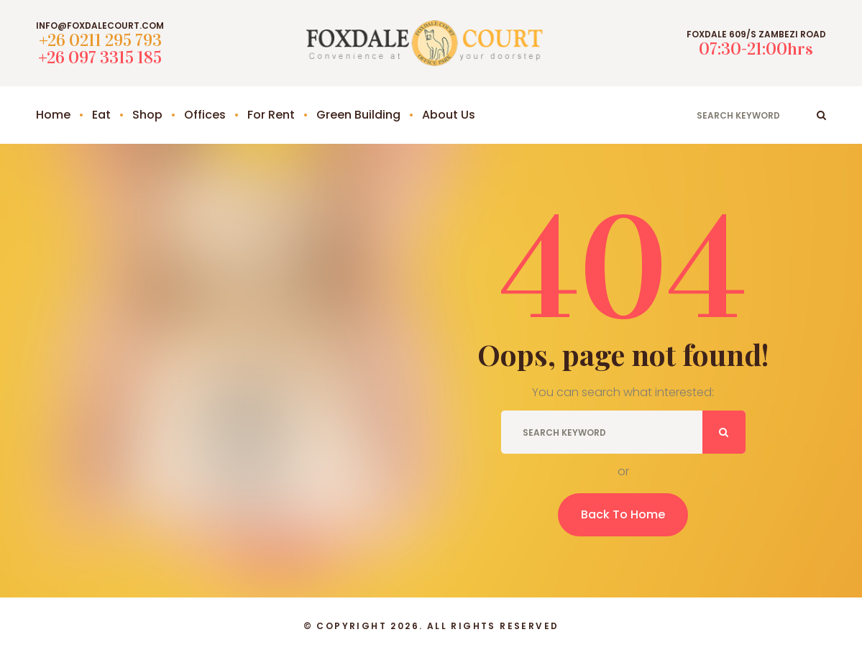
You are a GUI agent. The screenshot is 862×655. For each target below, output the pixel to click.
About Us (448, 114)
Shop (147, 114)
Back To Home (623, 514)
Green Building (358, 114)
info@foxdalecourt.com (100, 26)
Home (53, 114)
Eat (101, 114)
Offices (205, 114)
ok (821, 115)
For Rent (271, 114)
